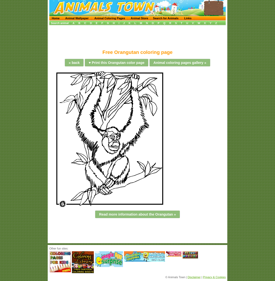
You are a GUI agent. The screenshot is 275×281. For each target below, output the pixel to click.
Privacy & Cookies (214, 277)
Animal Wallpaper (77, 18)
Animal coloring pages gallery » (179, 63)
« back (74, 63)
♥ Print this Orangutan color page (116, 63)
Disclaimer (194, 277)
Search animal (60, 23)
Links (188, 18)
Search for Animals (165, 18)
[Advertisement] (137, 36)
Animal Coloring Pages (109, 18)
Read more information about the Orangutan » (137, 214)
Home (55, 18)
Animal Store (139, 18)
